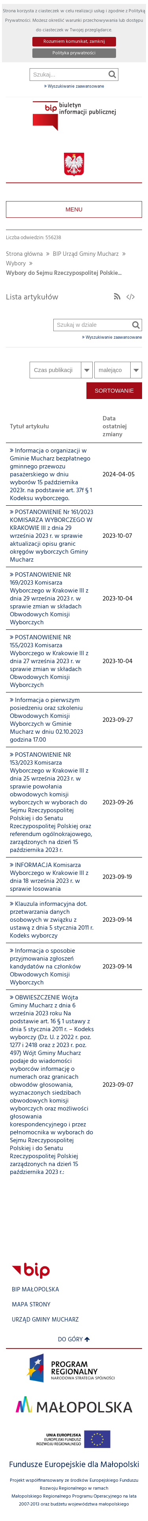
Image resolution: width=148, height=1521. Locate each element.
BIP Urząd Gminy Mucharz (86, 254)
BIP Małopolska (35, 1290)
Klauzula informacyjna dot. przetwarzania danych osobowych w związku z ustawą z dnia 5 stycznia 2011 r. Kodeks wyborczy (52, 920)
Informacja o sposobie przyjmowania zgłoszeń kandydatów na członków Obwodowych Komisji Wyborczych (45, 967)
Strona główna (24, 254)
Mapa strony (31, 1305)
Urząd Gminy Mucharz (45, 1320)
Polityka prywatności (74, 53)
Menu (74, 209)
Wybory (16, 264)
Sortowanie (114, 390)
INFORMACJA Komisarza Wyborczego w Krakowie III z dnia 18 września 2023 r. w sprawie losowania (49, 877)
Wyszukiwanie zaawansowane (74, 86)
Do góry (74, 1340)
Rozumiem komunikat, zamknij (74, 42)
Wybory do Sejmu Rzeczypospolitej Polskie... (64, 273)
